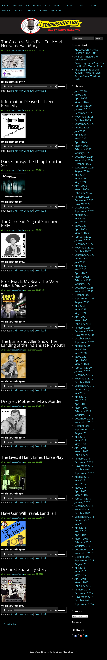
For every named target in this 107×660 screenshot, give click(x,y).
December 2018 (83, 418)
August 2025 (82, 127)
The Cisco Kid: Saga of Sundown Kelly (30, 223)
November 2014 (83, 596)
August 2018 (81, 433)
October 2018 (82, 425)
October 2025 (82, 120)
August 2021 (81, 302)
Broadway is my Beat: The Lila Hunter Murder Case (89, 65)
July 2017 (79, 480)
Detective (91, 5)
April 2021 (80, 316)
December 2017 (83, 462)
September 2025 (84, 124)
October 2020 (82, 338)
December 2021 (83, 287)
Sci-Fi (47, 5)
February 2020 (83, 367)
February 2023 (83, 236)
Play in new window (22, 90)
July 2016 (79, 524)
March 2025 (81, 145)
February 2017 (82, 498)
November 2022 (84, 247)
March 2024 (81, 189)
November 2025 (84, 116)
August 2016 (81, 520)
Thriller (80, 5)
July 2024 (80, 174)
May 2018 (80, 444)
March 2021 (81, 320)
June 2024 (80, 178)
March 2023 (81, 233)
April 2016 (80, 535)
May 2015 (80, 575)
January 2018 (82, 458)
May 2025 (80, 138)
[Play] (4, 86)
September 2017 (84, 473)
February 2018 (82, 455)
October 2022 (82, 251)
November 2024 (84, 160)
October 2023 (82, 207)
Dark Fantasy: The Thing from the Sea (31, 163)
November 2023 (83, 204)
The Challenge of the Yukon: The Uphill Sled (87, 71)
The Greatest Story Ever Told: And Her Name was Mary (31, 43)
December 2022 (83, 244)
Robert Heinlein (33, 5)
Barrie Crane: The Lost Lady (87, 78)
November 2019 (83, 378)
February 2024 (83, 193)
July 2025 (80, 131)
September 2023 (84, 211)
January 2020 (82, 371)
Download (40, 90)
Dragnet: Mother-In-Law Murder (31, 401)
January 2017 (82, 502)
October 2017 (82, 469)
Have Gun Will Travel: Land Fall (28, 513)
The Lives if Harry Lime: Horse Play (32, 457)
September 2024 (84, 167)
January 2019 (82, 415)
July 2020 (80, 349)
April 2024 (80, 185)
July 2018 (79, 436)
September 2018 (84, 429)
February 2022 (83, 280)
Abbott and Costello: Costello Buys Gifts (86, 51)
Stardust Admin (17, 50)
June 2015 (80, 571)
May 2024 (80, 182)
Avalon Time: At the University (86, 58)
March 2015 (81, 582)
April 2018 (80, 447)
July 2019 (79, 393)
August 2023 (82, 214)
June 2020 (80, 353)
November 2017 (83, 465)
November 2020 (84, 335)
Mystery (17, 10)
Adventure (30, 10)
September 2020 (84, 342)
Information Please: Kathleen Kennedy (28, 103)
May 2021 (80, 313)
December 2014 (83, 593)
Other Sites (17, 5)
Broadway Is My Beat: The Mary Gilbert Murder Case (29, 283)
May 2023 (80, 225)
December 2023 (83, 200)
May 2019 (80, 400)
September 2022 (84, 254)
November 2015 (83, 553)
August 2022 (82, 258)
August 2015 (81, 564)
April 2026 (80, 98)
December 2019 (83, 375)
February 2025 (83, 149)
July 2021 (79, 305)
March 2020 (81, 364)
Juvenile (43, 10)
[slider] (30, 86)
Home (5, 5)
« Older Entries (9, 624)
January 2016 (82, 546)
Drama (57, 5)
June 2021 (80, 309)
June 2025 (80, 134)
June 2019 (80, 396)
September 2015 (84, 560)
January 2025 (82, 153)
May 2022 (80, 269)
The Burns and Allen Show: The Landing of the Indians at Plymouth (33, 343)
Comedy (68, 5)
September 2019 (84, 385)
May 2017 (80, 487)
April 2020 (80, 360)
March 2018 (81, 451)
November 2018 (83, 422)
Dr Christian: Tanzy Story (23, 569)
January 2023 (82, 240)
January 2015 (82, 589)
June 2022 (80, 265)
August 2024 (82, 171)
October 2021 (82, 294)
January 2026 (82, 109)
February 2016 (82, 542)
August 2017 (81, 476)
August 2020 (82, 345)
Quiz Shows (56, 10)
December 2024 (83, 156)
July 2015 (79, 567)
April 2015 (80, 578)
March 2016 (81, 538)
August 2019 (81, 389)
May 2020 (80, 356)
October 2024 (82, 164)
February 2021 (82, 324)
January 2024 (82, 196)
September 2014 (84, 604)
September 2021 (84, 298)
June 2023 (80, 222)
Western (6, 10)
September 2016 (84, 516)
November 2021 (83, 291)
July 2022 (80, 262)
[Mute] (56, 86)
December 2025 (83, 113)
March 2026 (81, 102)
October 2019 (82, 382)
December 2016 (83, 505)
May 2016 (80, 531)
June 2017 (80, 484)
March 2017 (81, 495)
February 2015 (82, 586)
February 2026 (83, 105)
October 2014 (82, 600)
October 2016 (82, 513)
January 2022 (82, 284)
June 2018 (80, 440)
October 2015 (82, 556)
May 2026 (80, 94)
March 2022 (81, 276)
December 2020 (84, 331)
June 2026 (80, 91)
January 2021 (82, 327)
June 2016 (80, 527)
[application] (34, 86)
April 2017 (80, 491)
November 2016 (83, 509)
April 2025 (80, 142)
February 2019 (82, 411)
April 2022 (80, 273)
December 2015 (83, 549)
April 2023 (80, 229)
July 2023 (80, 218)
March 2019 (81, 407)
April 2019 (80, 404)
